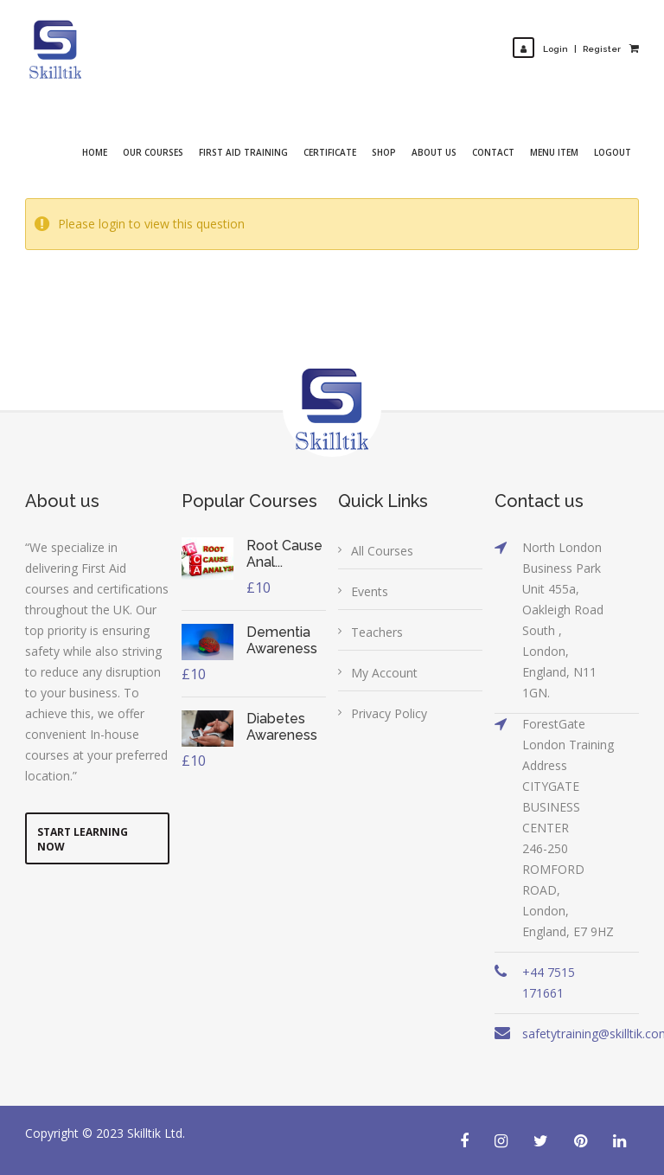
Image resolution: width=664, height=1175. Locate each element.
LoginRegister (567, 49)
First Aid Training (243, 152)
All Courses (382, 551)
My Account (384, 673)
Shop (384, 152)
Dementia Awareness (281, 640)
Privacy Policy (389, 713)
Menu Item (554, 152)
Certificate (329, 152)
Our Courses (153, 152)
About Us (434, 152)
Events (369, 591)
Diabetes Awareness (281, 726)
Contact (493, 152)
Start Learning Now (82, 839)
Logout (612, 152)
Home (94, 152)
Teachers (377, 632)
